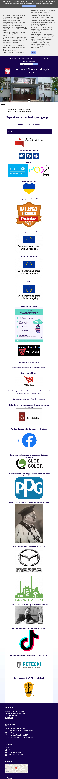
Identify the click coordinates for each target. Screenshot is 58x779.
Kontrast (45, 58)
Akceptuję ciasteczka (29, 6)
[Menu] (29, 104)
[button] (2, 90)
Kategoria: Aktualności (24, 109)
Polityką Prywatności (44, 1)
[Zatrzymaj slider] (29, 100)
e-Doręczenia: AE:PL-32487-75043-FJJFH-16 (21, 737)
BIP (7, 747)
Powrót (10, 131)
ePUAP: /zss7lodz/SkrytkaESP (16, 735)
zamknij (33, 52)
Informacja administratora (29, 61)
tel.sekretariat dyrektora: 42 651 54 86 (19, 730)
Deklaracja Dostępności (14, 755)
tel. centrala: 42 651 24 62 (15, 728)
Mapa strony (21, 58)
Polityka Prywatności (13, 752)
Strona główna (13, 58)
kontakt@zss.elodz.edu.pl (15, 733)
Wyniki (21, 124)
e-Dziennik (10, 750)
